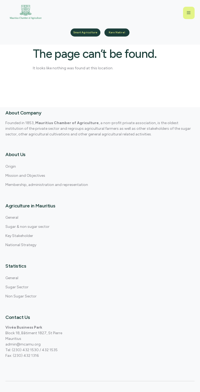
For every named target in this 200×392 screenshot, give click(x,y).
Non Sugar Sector (21, 296)
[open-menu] (189, 13)
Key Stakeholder (19, 235)
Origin (10, 166)
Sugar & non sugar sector (27, 226)
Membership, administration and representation (46, 184)
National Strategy (20, 245)
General (11, 217)
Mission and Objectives (25, 175)
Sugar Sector (17, 287)
